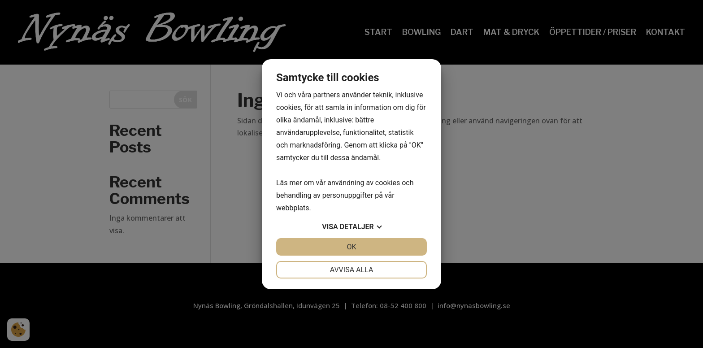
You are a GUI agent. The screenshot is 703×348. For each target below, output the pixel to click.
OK (351, 247)
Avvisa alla (351, 269)
